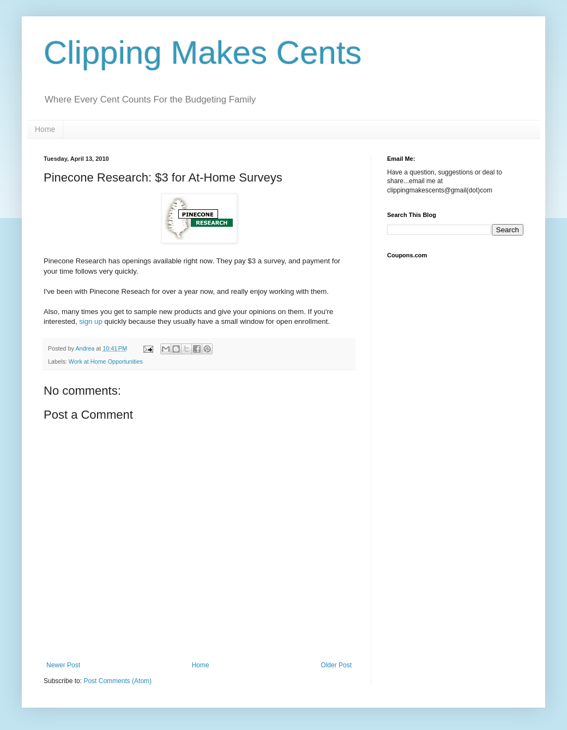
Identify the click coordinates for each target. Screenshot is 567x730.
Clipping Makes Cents (203, 52)
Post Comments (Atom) (117, 681)
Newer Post (63, 665)
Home (45, 129)
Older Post (336, 665)
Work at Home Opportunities (106, 361)
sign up (91, 321)
